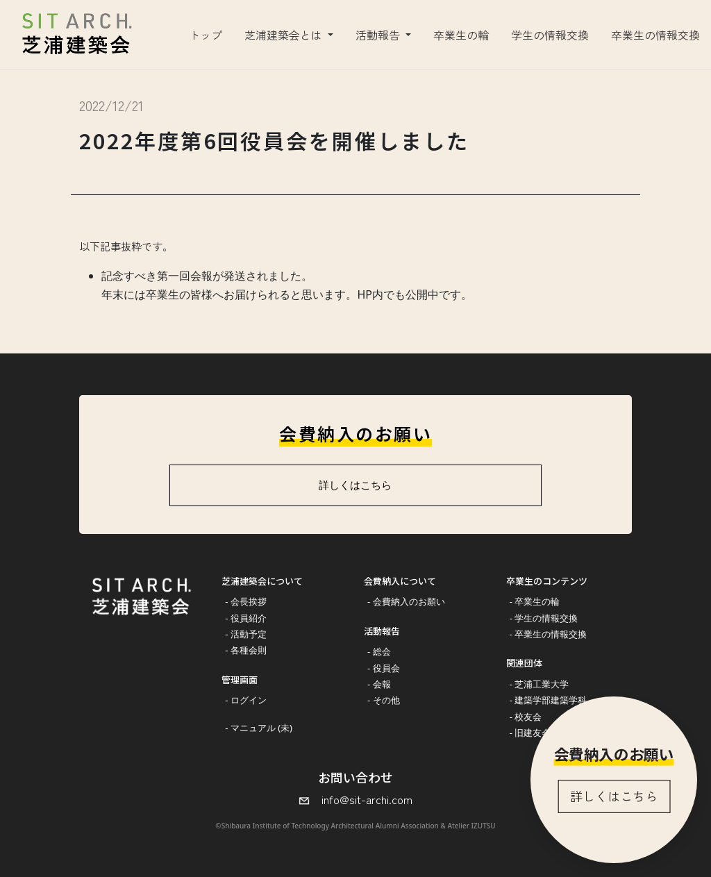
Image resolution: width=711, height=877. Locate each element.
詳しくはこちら (614, 796)
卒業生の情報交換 (655, 34)
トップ (205, 34)
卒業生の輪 (461, 34)
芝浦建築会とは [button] (284, 34)
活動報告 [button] (379, 34)
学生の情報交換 (550, 34)
